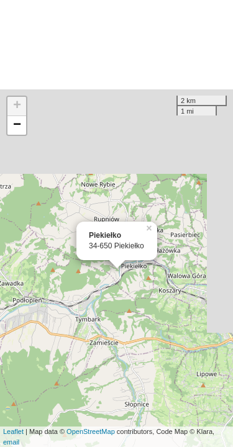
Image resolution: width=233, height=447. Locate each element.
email (11, 442)
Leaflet (13, 431)
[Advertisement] (116, 44)
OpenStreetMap (90, 431)
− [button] (17, 125)
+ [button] (17, 106)
